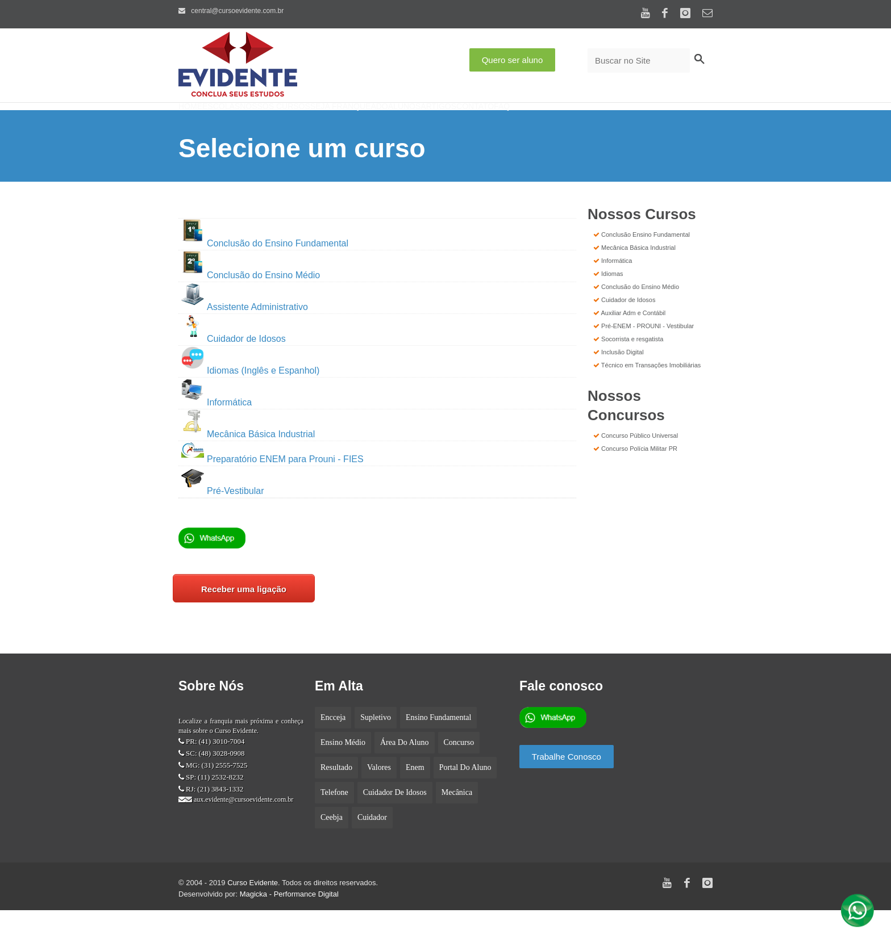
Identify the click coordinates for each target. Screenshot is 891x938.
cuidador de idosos (395, 820)
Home (200, 122)
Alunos (474, 122)
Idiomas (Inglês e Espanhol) (250, 398)
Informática (216, 430)
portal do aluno (465, 795)
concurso (459, 770)
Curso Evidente (252, 910)
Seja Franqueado (404, 122)
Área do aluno (404, 770)
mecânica (457, 820)
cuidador (372, 845)
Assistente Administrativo (257, 335)
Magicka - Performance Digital (289, 922)
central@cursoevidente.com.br (231, 11)
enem (415, 795)
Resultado (336, 795)
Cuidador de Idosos (233, 366)
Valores (379, 795)
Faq (626, 122)
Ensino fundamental (439, 745)
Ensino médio (342, 770)
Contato (580, 122)
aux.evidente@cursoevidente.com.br (242, 827)
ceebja (331, 845)
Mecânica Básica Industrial (248, 462)
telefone (334, 820)
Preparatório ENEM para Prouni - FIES (272, 487)
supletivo (375, 745)
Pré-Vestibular (235, 519)
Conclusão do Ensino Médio (250, 303)
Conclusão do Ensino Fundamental (264, 271)
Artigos (526, 122)
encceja (332, 745)
